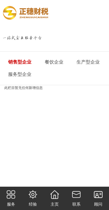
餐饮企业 (54, 62)
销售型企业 (19, 62)
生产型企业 (88, 62)
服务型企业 (19, 74)
